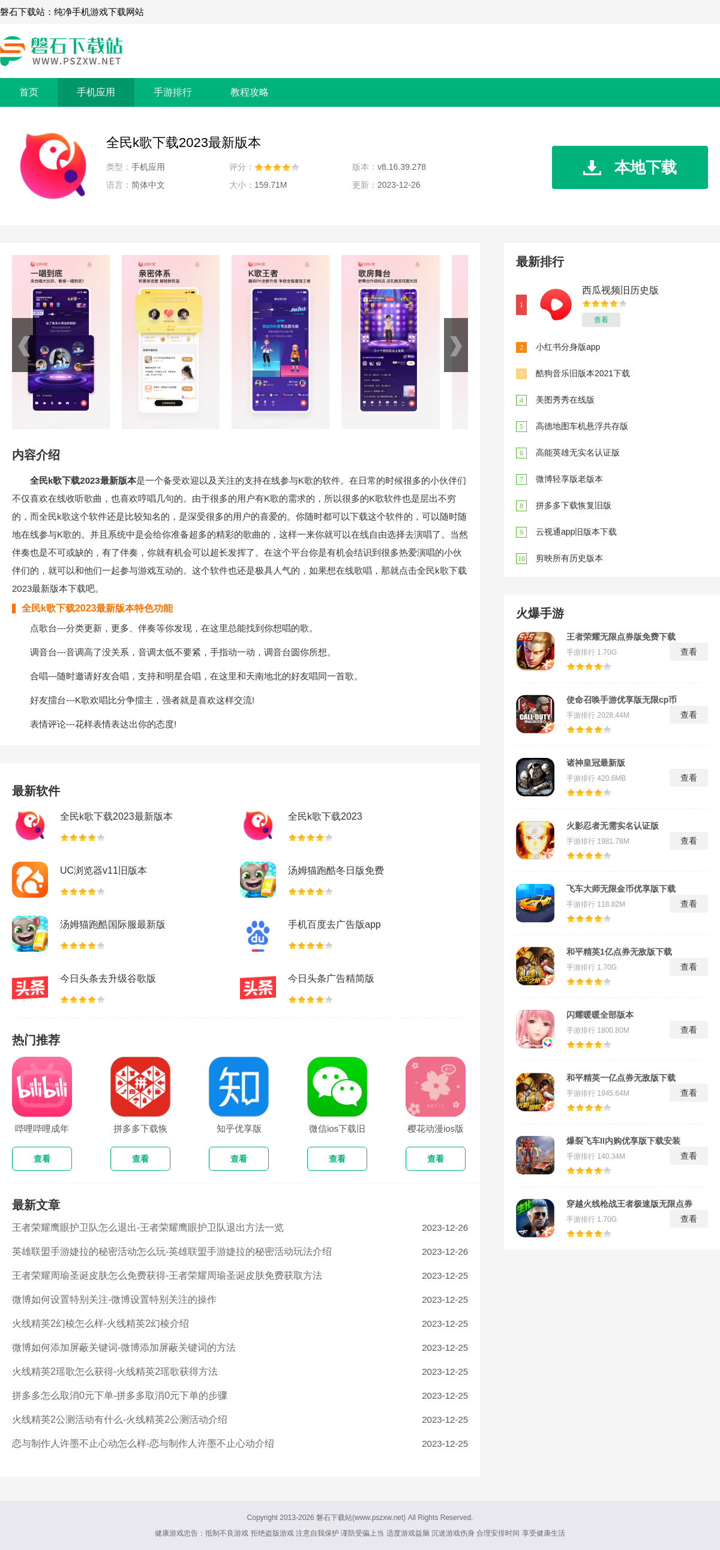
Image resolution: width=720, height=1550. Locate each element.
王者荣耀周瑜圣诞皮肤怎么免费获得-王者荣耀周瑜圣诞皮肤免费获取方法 (167, 1275)
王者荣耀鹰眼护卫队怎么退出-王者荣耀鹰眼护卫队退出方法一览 (148, 1227)
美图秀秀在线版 (565, 399)
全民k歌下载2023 (325, 816)
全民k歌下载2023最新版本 (116, 816)
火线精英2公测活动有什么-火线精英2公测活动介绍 (119, 1419)
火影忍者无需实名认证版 (612, 826)
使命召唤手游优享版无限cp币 (621, 699)
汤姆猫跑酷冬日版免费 (336, 870)
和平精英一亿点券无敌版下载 (621, 1078)
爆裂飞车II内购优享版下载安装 (623, 1141)
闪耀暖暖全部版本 (600, 1015)
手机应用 (96, 92)
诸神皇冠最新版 (595, 762)
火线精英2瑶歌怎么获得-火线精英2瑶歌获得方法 (115, 1371)
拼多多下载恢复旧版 (573, 505)
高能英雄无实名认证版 (578, 452)
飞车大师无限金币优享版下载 (621, 889)
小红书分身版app (568, 347)
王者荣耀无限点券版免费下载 (621, 636)
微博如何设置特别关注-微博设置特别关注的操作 (114, 1299)
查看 (601, 320)
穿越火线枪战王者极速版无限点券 (629, 1204)
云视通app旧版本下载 (576, 531)
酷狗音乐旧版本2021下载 (583, 373)
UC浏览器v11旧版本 (103, 870)
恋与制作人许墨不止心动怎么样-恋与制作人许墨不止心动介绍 (143, 1443)
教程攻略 (249, 92)
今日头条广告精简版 (331, 978)
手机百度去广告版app (334, 924)
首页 (28, 92)
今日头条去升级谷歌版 (108, 978)
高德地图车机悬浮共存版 (582, 426)
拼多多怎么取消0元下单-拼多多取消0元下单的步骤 (119, 1395)
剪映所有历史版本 (569, 558)
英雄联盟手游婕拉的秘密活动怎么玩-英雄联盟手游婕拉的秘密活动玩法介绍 (172, 1251)
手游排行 (173, 92)
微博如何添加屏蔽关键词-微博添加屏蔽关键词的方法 (124, 1347)
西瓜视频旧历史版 (620, 290)
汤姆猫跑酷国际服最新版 (113, 924)
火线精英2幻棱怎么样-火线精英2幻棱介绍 (100, 1323)
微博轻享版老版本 (569, 479)
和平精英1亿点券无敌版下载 (619, 952)
